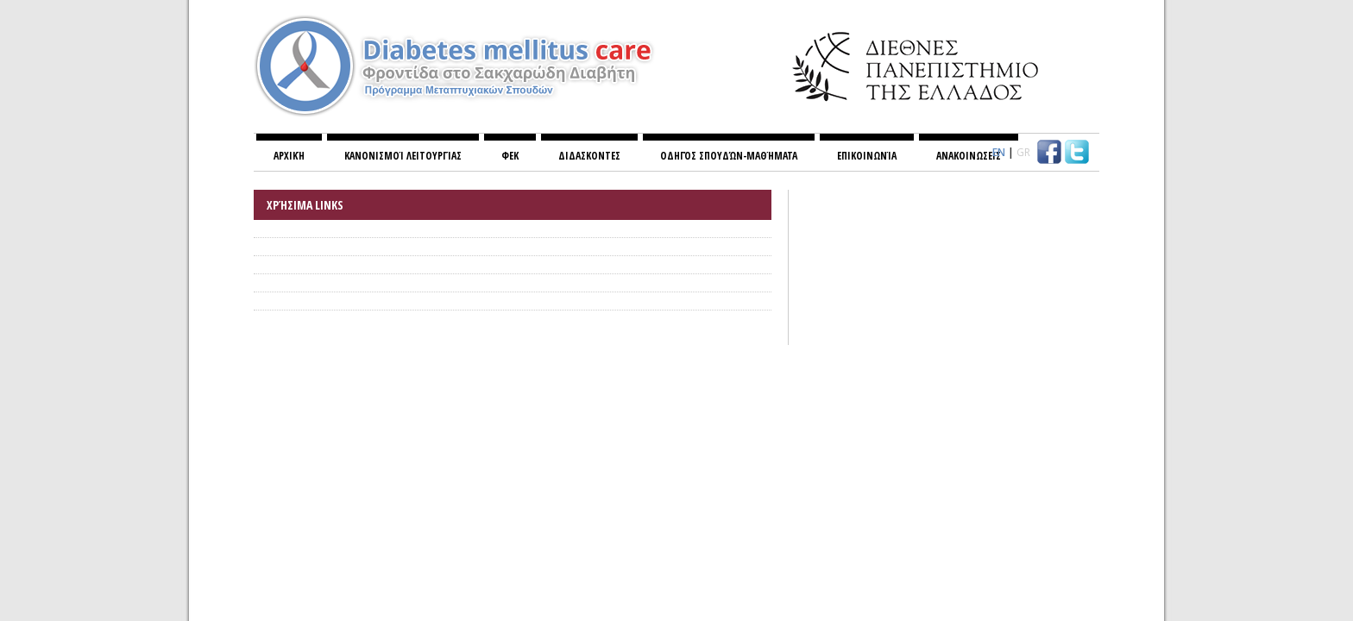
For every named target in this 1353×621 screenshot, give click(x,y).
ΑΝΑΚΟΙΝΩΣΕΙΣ (968, 155)
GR (1023, 152)
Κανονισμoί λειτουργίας (403, 155)
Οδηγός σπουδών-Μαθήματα (728, 155)
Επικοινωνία (867, 155)
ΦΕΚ (510, 155)
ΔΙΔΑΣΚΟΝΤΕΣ (589, 155)
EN (998, 152)
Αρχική (289, 155)
